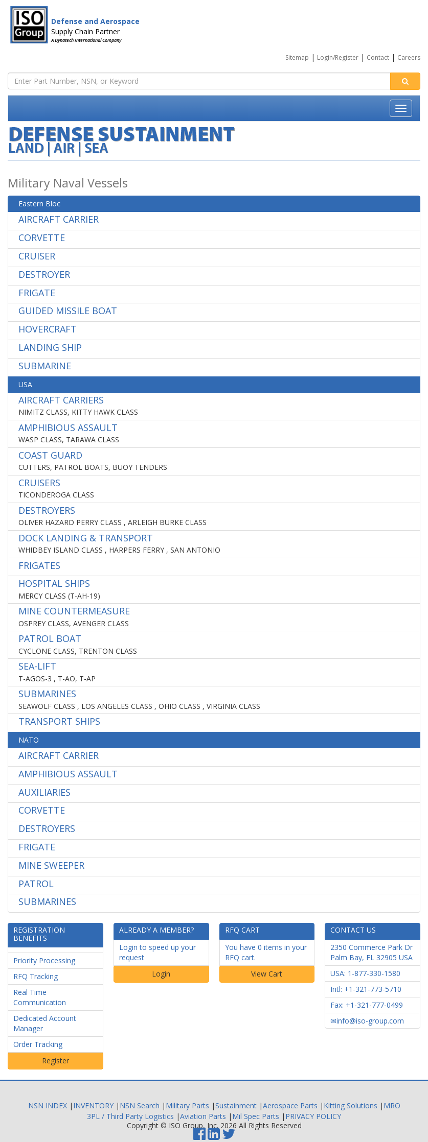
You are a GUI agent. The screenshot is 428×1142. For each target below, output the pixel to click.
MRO (392, 1105)
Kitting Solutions (350, 1105)
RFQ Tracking (35, 976)
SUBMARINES (47, 693)
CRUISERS (39, 483)
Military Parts (187, 1105)
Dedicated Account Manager (44, 1023)
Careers (408, 57)
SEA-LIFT (37, 666)
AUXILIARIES (44, 792)
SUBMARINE (44, 366)
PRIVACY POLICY (313, 1116)
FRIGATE (36, 293)
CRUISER (36, 256)
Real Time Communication (39, 997)
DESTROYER (44, 274)
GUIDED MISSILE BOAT (67, 310)
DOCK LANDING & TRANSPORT (85, 538)
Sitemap (297, 57)
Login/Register (337, 57)
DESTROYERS (46, 510)
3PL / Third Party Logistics (130, 1116)
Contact (378, 57)
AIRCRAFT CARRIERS (61, 400)
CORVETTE (41, 237)
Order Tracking (37, 1044)
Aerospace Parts (290, 1105)
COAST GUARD (50, 455)
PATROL (36, 883)
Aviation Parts (203, 1116)
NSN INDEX (47, 1105)
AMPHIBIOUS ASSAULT (68, 427)
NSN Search (140, 1105)
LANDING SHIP (50, 347)
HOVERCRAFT (47, 329)
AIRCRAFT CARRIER (58, 219)
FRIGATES (39, 565)
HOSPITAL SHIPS (54, 583)
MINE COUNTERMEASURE (74, 611)
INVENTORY (93, 1105)
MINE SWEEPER (51, 865)
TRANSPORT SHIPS (59, 721)
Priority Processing (44, 960)
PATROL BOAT (49, 638)
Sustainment (236, 1105)
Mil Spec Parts (255, 1116)
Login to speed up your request (157, 952)
